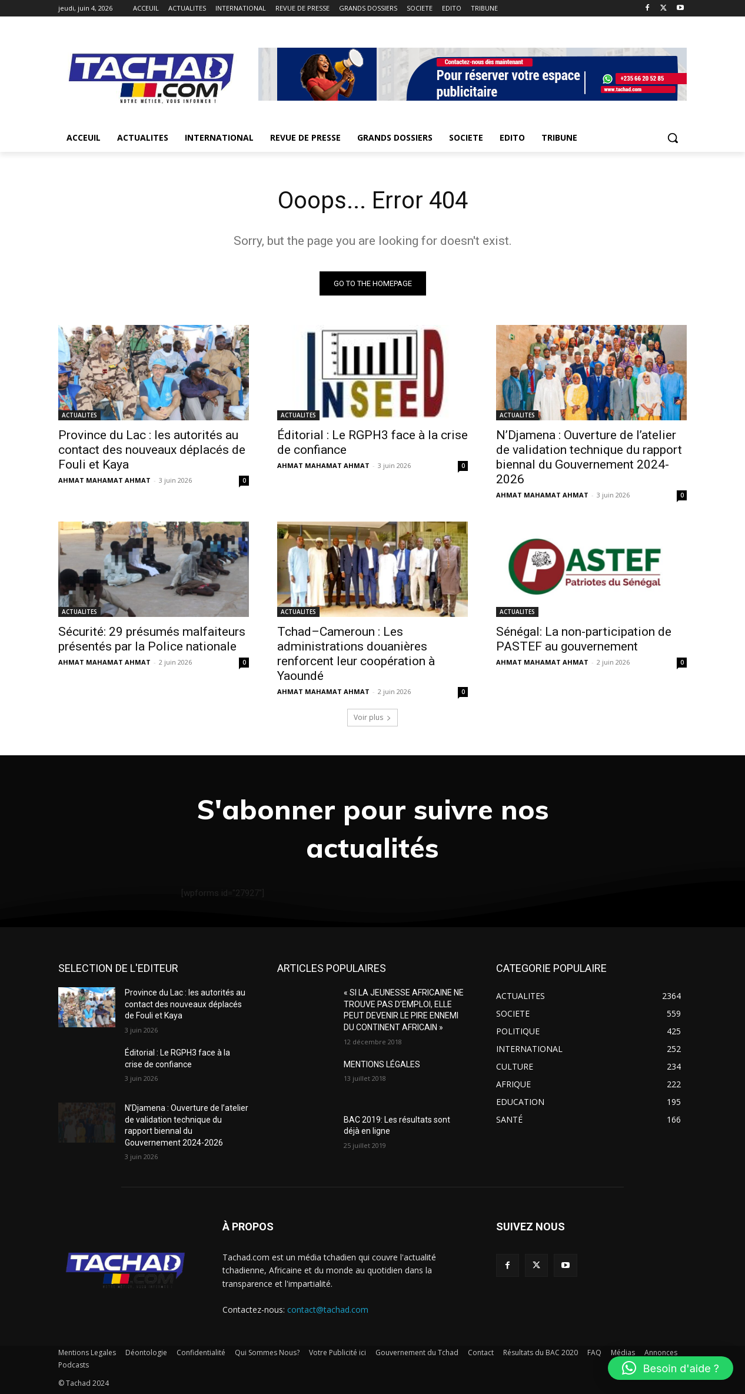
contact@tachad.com (327, 1309)
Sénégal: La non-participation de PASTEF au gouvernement (583, 639)
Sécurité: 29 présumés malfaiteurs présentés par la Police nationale (151, 639)
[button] (672, 138)
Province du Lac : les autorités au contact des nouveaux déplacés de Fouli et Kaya (151, 450)
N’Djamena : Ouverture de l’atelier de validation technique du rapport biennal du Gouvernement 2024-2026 (589, 457)
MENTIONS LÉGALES (382, 1064)
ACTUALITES (79, 415)
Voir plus (372, 717)
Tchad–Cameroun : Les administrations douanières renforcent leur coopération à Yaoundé (356, 654)
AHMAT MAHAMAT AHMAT (104, 480)
